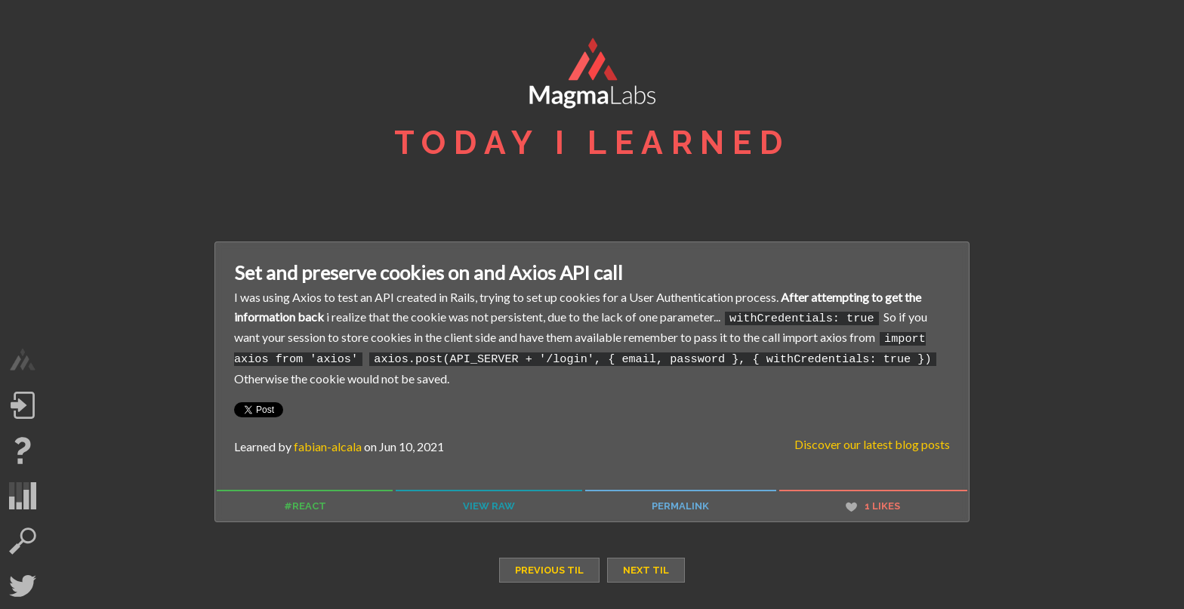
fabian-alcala (328, 442)
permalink (680, 502)
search (22, 541)
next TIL (646, 566)
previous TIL (549, 566)
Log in (22, 405)
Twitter (22, 586)
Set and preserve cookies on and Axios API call (428, 272)
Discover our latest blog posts (872, 440)
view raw (489, 502)
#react (305, 502)
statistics (22, 495)
